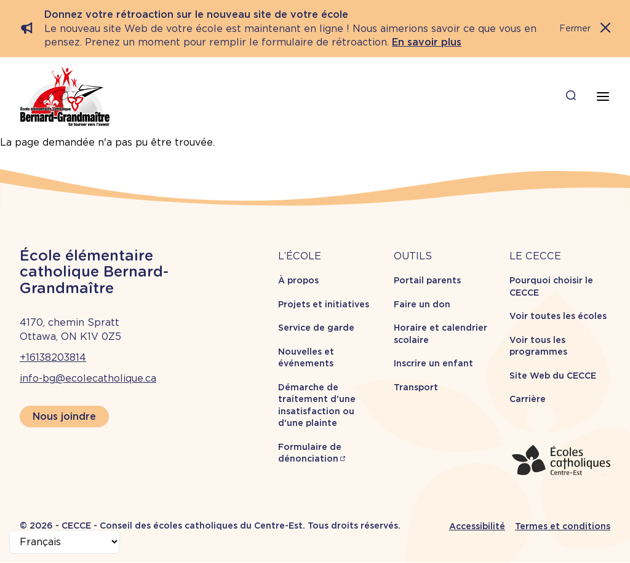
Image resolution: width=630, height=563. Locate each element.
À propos (298, 280)
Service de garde (316, 328)
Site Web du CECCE (552, 375)
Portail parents (427, 280)
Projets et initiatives (323, 304)
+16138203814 (53, 357)
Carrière (527, 399)
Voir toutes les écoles (558, 316)
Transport (416, 387)
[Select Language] (64, 542)
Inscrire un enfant (433, 363)
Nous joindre (64, 416)
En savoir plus (426, 42)
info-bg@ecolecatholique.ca (88, 378)
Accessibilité (477, 526)
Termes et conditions (562, 526)
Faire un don (422, 304)
